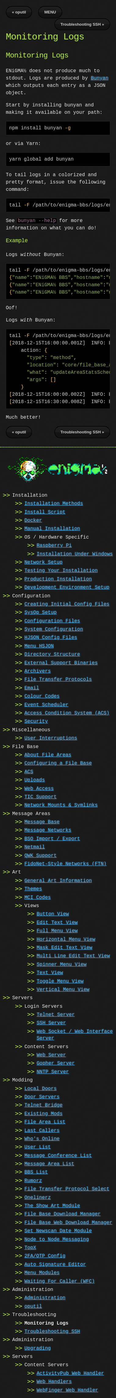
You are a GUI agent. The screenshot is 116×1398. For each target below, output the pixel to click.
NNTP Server (53, 1071)
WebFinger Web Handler (67, 1389)
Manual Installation (52, 528)
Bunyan (99, 78)
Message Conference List (58, 1155)
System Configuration (53, 628)
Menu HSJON (39, 645)
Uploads (34, 779)
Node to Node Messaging (56, 1239)
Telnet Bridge (43, 1104)
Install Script (44, 511)
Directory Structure (52, 654)
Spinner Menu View (61, 964)
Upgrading (37, 1347)
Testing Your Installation (61, 570)
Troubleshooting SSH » (82, 24)
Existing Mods (43, 1113)
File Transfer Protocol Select (66, 1188)
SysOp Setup (40, 612)
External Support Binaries (61, 662)
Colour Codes (42, 695)
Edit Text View (57, 922)
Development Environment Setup (66, 587)
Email (31, 687)
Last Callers (42, 1130)
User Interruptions (50, 737)
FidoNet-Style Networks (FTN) (65, 863)
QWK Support (40, 855)
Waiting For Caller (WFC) (59, 1280)
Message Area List (49, 1163)
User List (37, 1146)
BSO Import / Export (52, 838)
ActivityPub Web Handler (70, 1373)
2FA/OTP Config (44, 1255)
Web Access (39, 788)
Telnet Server (56, 1014)
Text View (50, 972)
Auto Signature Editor (55, 1264)
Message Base (42, 821)
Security (36, 721)
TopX (30, 1247)
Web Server (51, 1054)
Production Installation (58, 578)
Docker (33, 520)
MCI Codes (37, 897)
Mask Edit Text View (64, 947)
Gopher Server (56, 1062)
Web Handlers (54, 1381)
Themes (33, 888)
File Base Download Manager (62, 1213)
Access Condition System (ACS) (66, 712)
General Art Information (58, 880)
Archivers (37, 670)
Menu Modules (42, 1272)
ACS (28, 771)
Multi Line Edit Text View (73, 955)
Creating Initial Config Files (66, 603)
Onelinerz (37, 1197)
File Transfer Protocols (58, 679)
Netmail (34, 846)
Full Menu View (57, 930)
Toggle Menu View (60, 980)
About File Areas (47, 754)
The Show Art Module (52, 1205)
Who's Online (42, 1138)
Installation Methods (53, 503)
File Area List (44, 1121)
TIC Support (40, 796)
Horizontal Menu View (66, 939)
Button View (53, 913)
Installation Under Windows (75, 553)
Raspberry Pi (54, 545)
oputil (33, 1306)
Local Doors (40, 1088)
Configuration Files (52, 620)
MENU (50, 12)
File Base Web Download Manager (68, 1222)
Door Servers (42, 1096)
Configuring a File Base (58, 762)
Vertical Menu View (63, 989)
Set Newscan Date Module (58, 1230)
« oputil (19, 12)
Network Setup (43, 561)
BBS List (36, 1171)
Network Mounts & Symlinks (61, 804)
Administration (44, 1297)
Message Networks (47, 829)
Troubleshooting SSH (52, 1331)
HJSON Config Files (50, 637)
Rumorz (33, 1180)
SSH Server (51, 1022)
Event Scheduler (46, 704)
